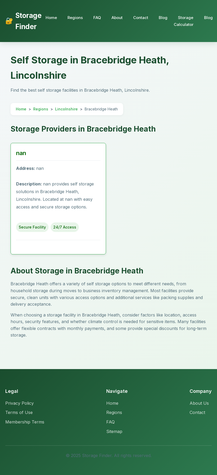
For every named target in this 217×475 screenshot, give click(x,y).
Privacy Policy (19, 403)
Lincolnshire (66, 109)
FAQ (97, 17)
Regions (75, 17)
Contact (140, 17)
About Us (199, 403)
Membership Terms (24, 422)
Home (51, 17)
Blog (163, 17)
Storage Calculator (184, 21)
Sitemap (114, 431)
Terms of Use (19, 412)
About (117, 17)
